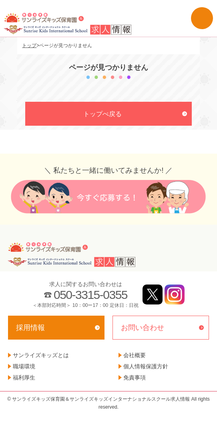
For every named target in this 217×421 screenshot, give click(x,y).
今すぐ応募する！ (108, 196)
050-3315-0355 (90, 294)
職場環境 (24, 366)
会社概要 (134, 355)
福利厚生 (24, 377)
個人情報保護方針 (145, 366)
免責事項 (134, 377)
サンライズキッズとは (41, 355)
